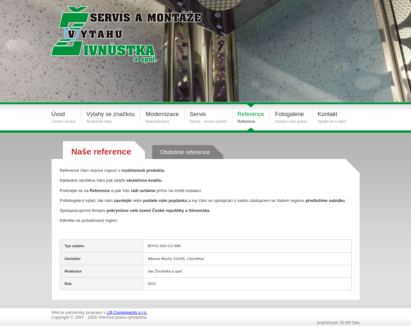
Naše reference (101, 151)
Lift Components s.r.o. (127, 312)
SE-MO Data (349, 322)
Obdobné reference (185, 152)
